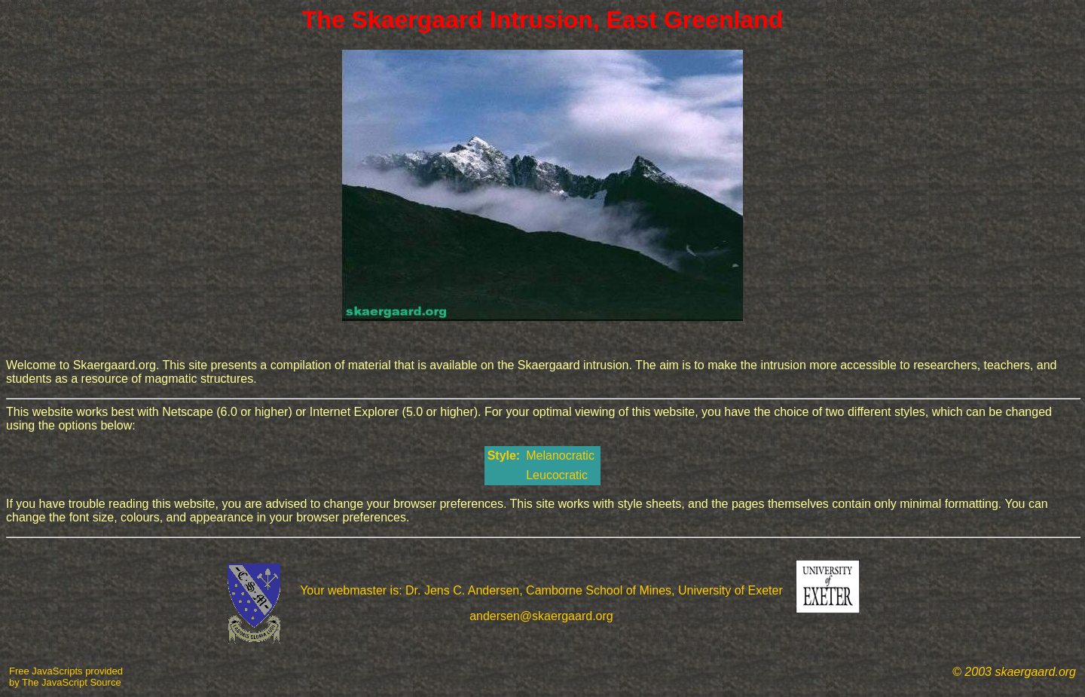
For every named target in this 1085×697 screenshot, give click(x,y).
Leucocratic (558, 475)
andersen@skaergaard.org (541, 616)
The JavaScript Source (71, 682)
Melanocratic (562, 455)
